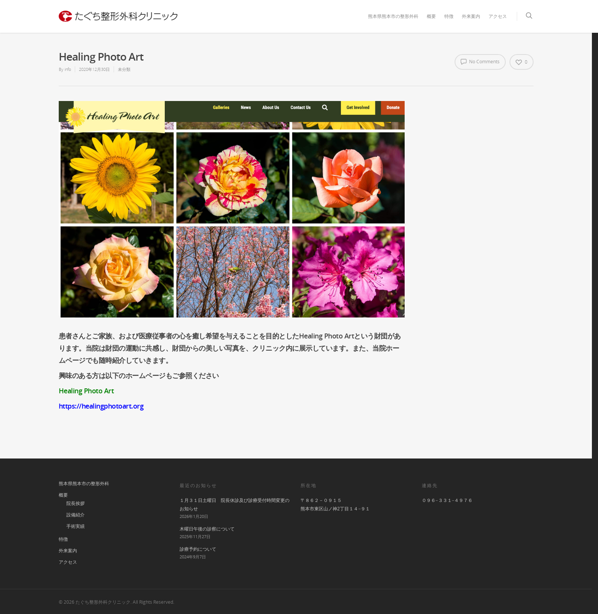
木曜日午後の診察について (207, 529)
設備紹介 (75, 514)
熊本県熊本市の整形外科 (393, 16)
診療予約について (198, 549)
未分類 (124, 69)
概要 (431, 16)
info (67, 69)
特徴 (448, 16)
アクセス (498, 16)
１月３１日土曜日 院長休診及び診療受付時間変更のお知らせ (234, 504)
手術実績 (75, 526)
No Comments (480, 61)
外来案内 (471, 16)
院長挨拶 (75, 503)
